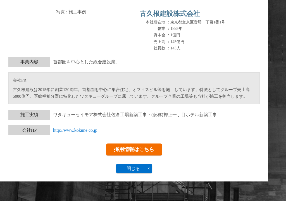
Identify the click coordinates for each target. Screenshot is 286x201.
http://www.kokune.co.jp (75, 130)
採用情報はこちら (134, 149)
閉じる (133, 168)
